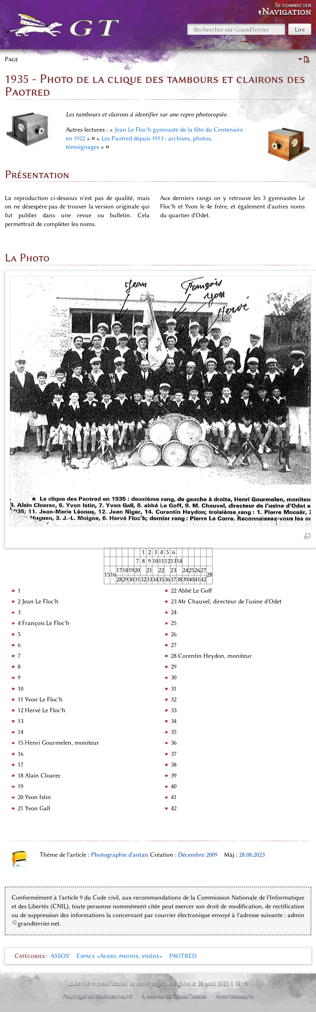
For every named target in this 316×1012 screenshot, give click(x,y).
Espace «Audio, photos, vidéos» (120, 956)
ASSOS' (60, 956)
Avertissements (234, 996)
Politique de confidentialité (97, 996)
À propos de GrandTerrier (174, 996)
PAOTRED (182, 956)
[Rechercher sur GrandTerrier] (236, 29)
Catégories (29, 956)
